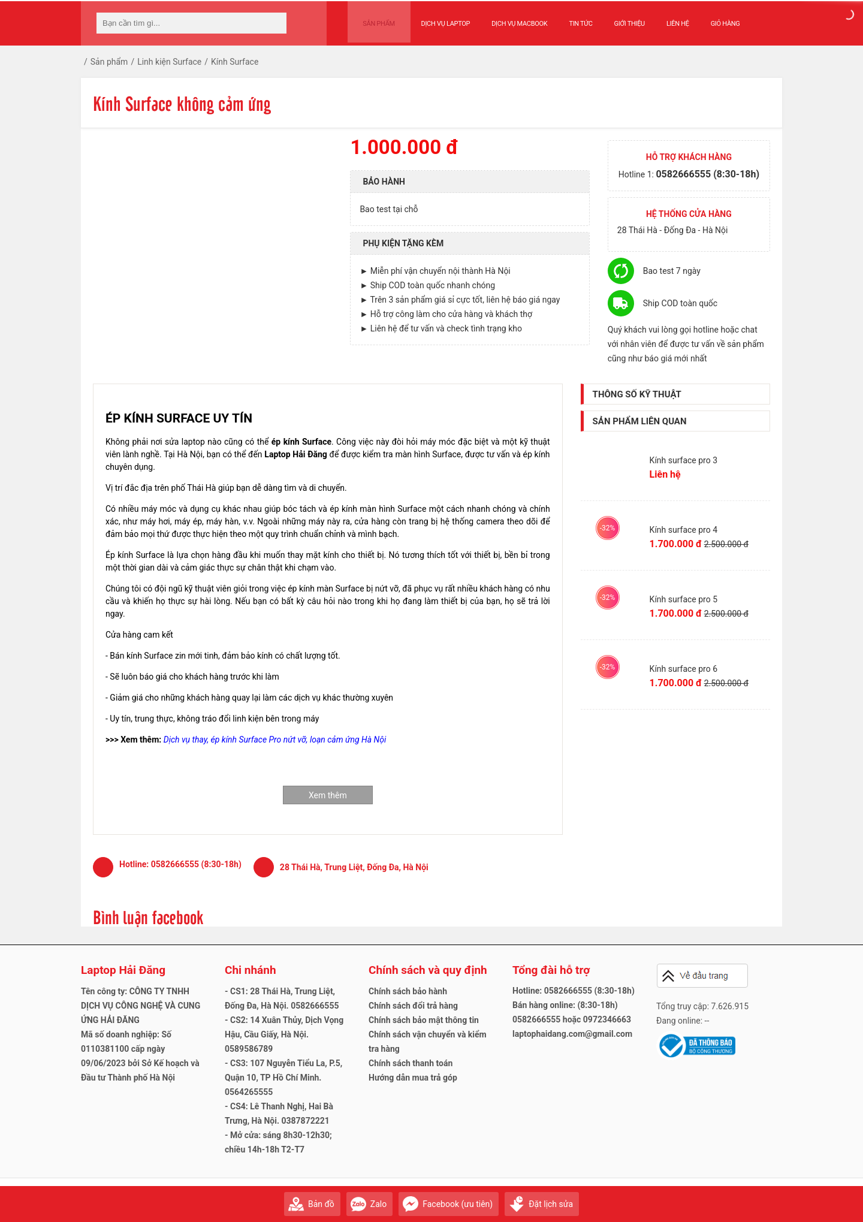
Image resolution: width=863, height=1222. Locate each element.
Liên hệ (668, 19)
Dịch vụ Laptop (436, 19)
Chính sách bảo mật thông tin (424, 1020)
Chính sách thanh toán (410, 1063)
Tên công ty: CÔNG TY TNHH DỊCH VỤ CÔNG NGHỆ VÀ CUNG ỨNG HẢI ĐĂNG (140, 1005)
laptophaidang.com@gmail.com (572, 1034)
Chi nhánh (250, 970)
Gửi (770, 1198)
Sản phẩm (374, 19)
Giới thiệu (620, 19)
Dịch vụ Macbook (510, 19)
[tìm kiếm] (273, 23)
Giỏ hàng (716, 19)
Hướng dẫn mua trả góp (413, 1077)
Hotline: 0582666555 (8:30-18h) (573, 990)
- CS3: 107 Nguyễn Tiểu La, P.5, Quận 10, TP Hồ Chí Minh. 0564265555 (283, 1077)
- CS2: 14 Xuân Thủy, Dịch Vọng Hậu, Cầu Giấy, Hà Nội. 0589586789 (284, 1034)
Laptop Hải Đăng (123, 970)
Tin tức (571, 19)
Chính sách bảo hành (408, 991)
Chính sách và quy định (428, 970)
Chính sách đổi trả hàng (413, 1005)
